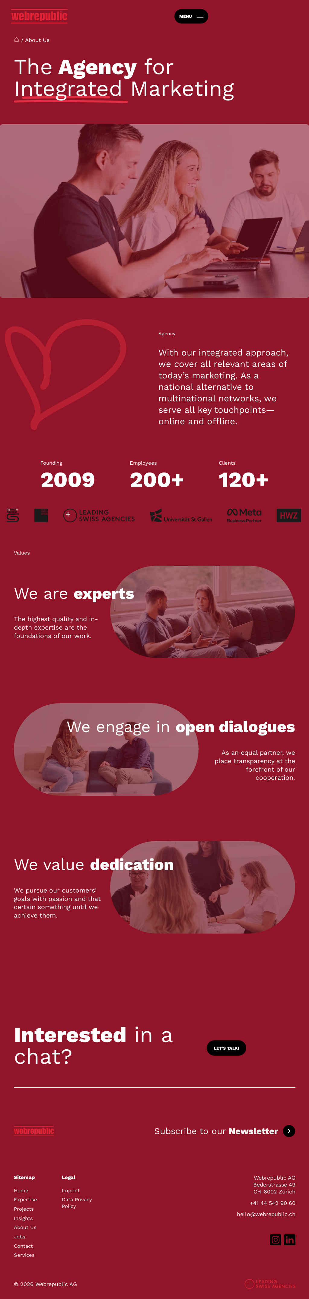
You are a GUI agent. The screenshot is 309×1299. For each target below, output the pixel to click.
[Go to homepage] (39, 16)
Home (21, 1190)
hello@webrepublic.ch (266, 1214)
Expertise (25, 1200)
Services (24, 1255)
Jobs (19, 1237)
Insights (23, 1218)
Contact (23, 1246)
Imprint (71, 1190)
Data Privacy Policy (77, 1203)
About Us (25, 1227)
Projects (24, 1209)
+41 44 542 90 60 (272, 1203)
